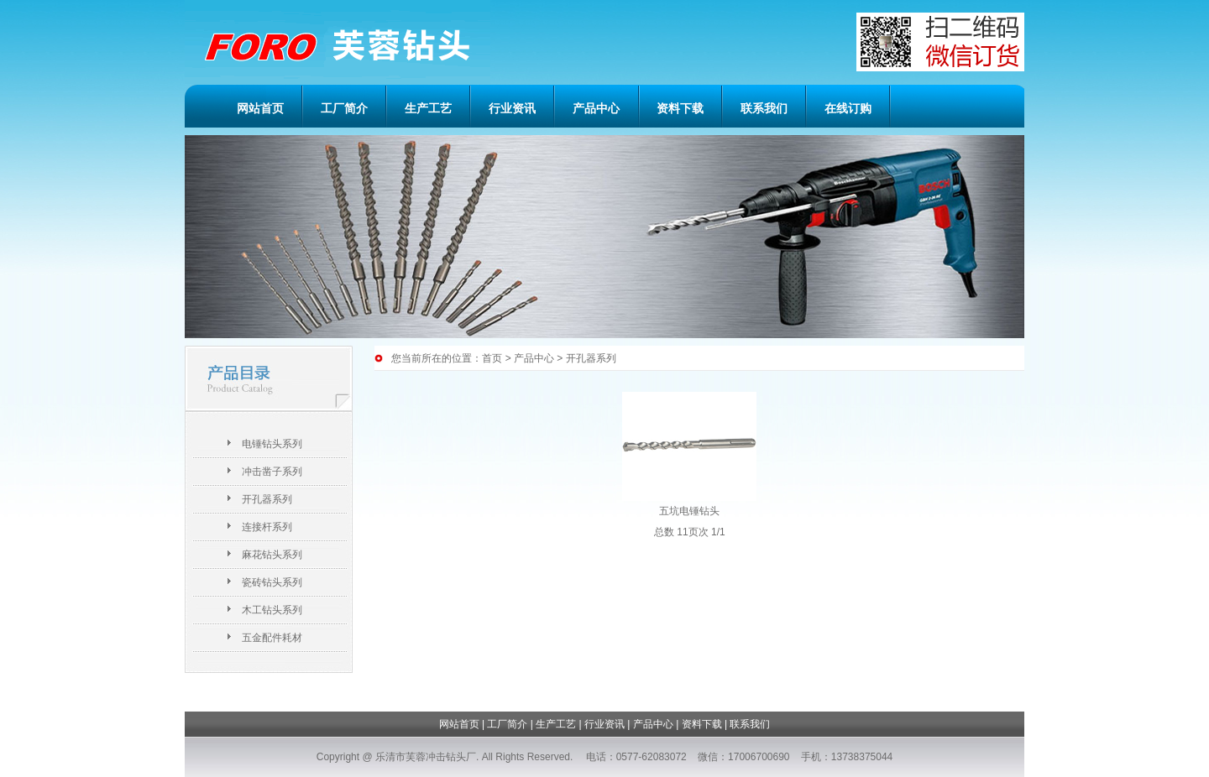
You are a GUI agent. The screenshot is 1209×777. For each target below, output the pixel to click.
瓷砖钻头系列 (272, 582)
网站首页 (260, 108)
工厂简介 (344, 108)
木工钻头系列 (272, 610)
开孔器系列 (267, 499)
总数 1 (668, 532)
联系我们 (764, 108)
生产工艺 (428, 108)
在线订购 (847, 108)
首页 (492, 358)
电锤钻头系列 (272, 444)
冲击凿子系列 (272, 471)
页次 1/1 (706, 532)
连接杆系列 (267, 527)
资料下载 (680, 108)
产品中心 (596, 108)
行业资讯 (512, 108)
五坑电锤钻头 (689, 511)
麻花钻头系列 (272, 555)
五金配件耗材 (272, 638)
